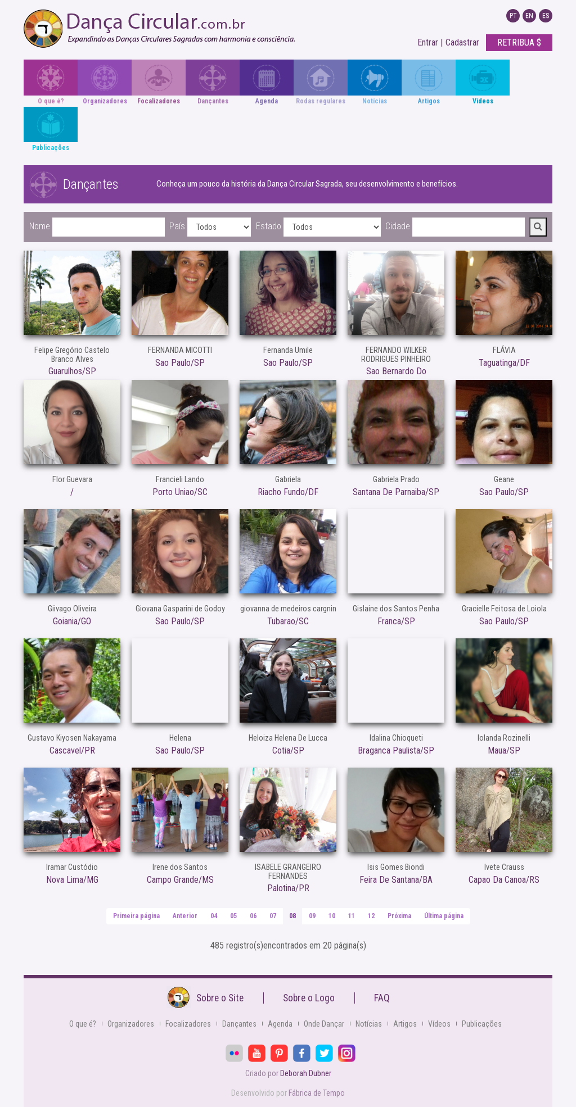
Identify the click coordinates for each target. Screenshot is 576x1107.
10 (331, 916)
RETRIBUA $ (519, 42)
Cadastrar (462, 42)
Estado (268, 226)
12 (371, 916)
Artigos (405, 1023)
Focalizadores (188, 1023)
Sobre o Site (220, 998)
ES (545, 16)
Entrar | (430, 42)
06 (253, 916)
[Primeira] (136, 916)
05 (233, 916)
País (177, 226)
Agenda (280, 1023)
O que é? (82, 1023)
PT (513, 16)
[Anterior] (185, 916)
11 (351, 916)
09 (312, 916)
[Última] (443, 916)
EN (529, 16)
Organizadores (130, 1023)
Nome (39, 226)
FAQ (382, 998)
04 (213, 916)
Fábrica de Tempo (317, 1092)
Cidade (397, 226)
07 (272, 916)
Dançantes (239, 1023)
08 (292, 916)
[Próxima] (399, 916)
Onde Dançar (324, 1023)
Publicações (482, 1023)
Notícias (369, 1023)
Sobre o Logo (309, 998)
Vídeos (439, 1023)
